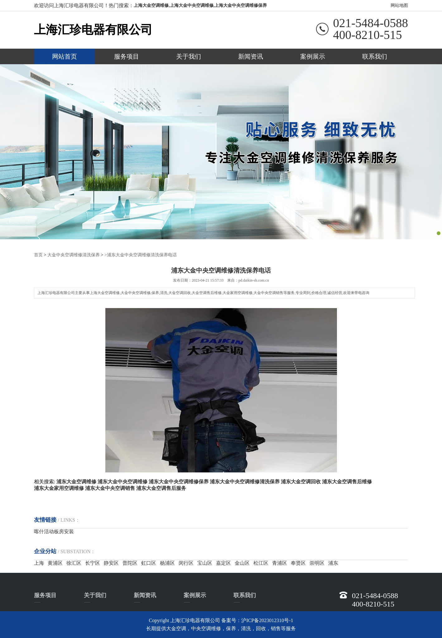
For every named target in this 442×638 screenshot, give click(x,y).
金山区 (242, 562)
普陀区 (130, 562)
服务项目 (126, 56)
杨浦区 (167, 562)
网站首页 (64, 56)
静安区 (111, 562)
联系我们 (374, 56)
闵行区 (186, 562)
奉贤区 (298, 562)
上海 (39, 562)
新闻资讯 (250, 56)
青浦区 (279, 562)
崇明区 (317, 562)
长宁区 (92, 562)
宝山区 (204, 562)
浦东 (333, 562)
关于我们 (188, 56)
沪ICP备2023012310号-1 (267, 620)
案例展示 (312, 56)
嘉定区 (223, 562)
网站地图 (399, 5)
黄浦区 (55, 562)
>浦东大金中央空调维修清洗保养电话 (140, 254)
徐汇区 (73, 562)
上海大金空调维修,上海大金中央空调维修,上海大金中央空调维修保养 (200, 5)
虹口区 (148, 562)
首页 (38, 254)
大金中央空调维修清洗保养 (73, 254)
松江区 (260, 562)
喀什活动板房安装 (54, 531)
